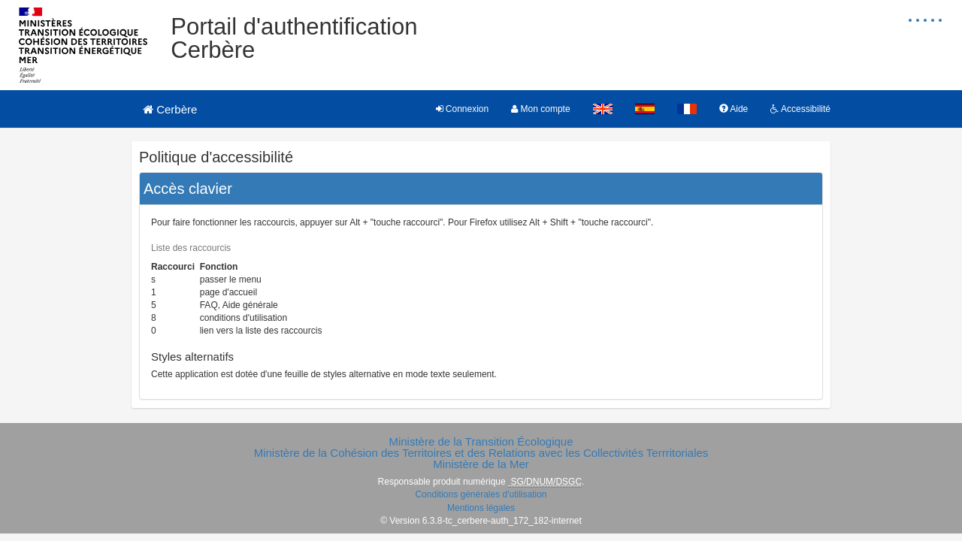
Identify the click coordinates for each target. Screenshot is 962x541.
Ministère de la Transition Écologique (481, 441)
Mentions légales (481, 508)
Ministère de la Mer (481, 464)
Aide (734, 109)
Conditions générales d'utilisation (480, 494)
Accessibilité (800, 109)
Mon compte (540, 109)
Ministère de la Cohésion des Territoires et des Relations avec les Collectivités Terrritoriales (481, 452)
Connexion (462, 109)
